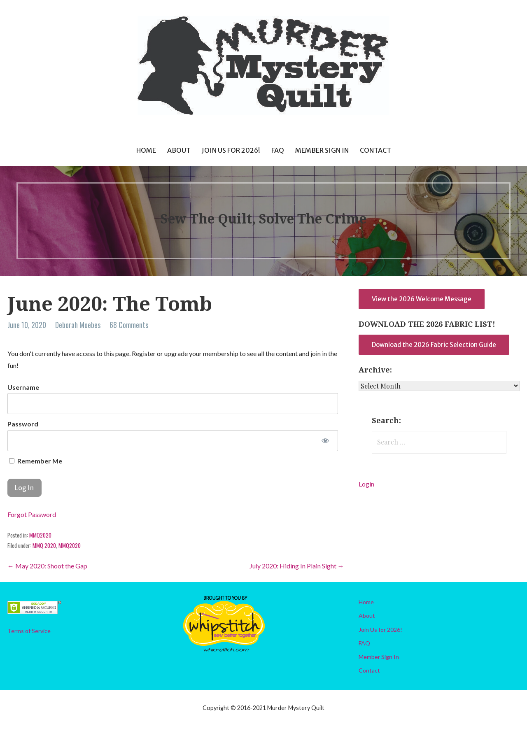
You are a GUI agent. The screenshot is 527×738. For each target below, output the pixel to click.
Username (23, 387)
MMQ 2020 (44, 545)
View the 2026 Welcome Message (421, 299)
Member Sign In (322, 150)
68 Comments (129, 324)
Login (366, 484)
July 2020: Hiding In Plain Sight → (297, 566)
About (179, 150)
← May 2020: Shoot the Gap (47, 566)
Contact (375, 150)
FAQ (277, 150)
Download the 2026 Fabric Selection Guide (434, 345)
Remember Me (35, 461)
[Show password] (325, 440)
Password (22, 424)
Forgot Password (31, 514)
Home (146, 150)
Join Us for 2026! (231, 150)
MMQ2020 (40, 535)
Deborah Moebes (77, 324)
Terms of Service (29, 630)
